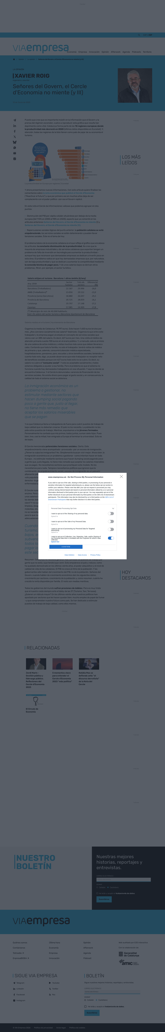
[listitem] (82, 508)
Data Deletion (69, 555)
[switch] (111, 513)
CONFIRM (66, 547)
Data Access (82, 555)
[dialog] (82, 516)
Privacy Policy (95, 555)
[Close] (122, 477)
